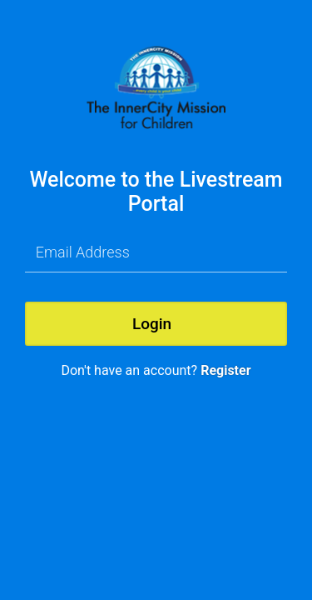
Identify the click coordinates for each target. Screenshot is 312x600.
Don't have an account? (155, 370)
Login (151, 323)
